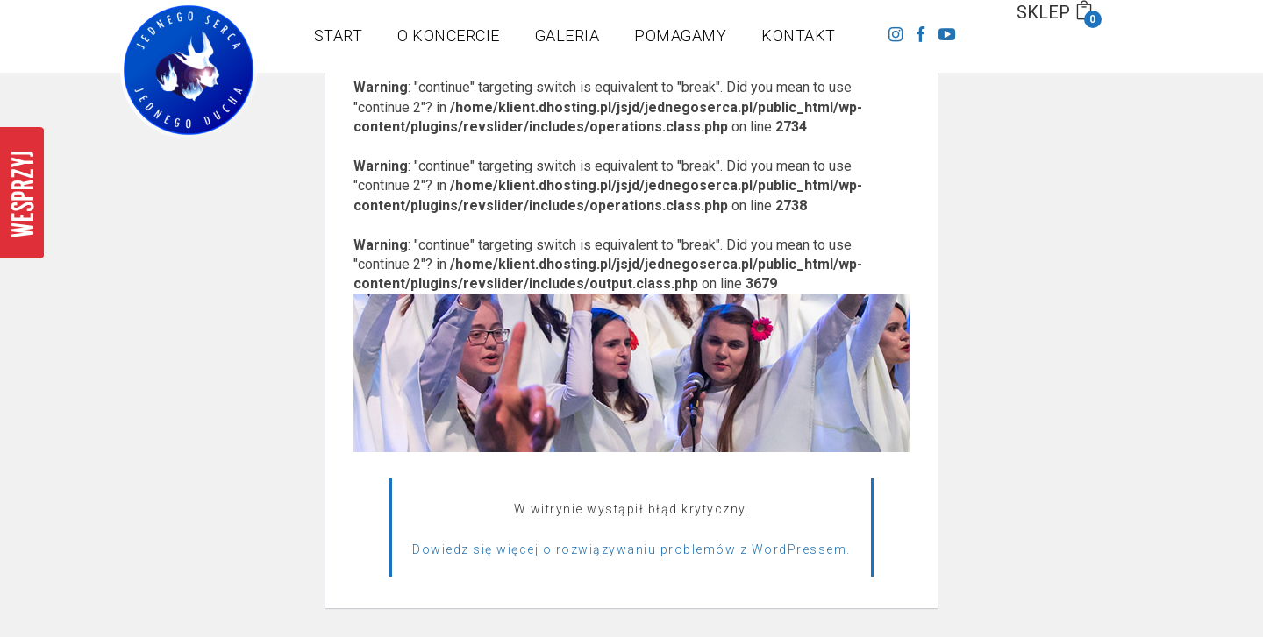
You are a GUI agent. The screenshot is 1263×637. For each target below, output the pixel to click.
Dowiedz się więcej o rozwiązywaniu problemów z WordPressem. (631, 549)
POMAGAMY (680, 35)
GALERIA (567, 35)
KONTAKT (798, 35)
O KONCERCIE (448, 35)
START (338, 35)
